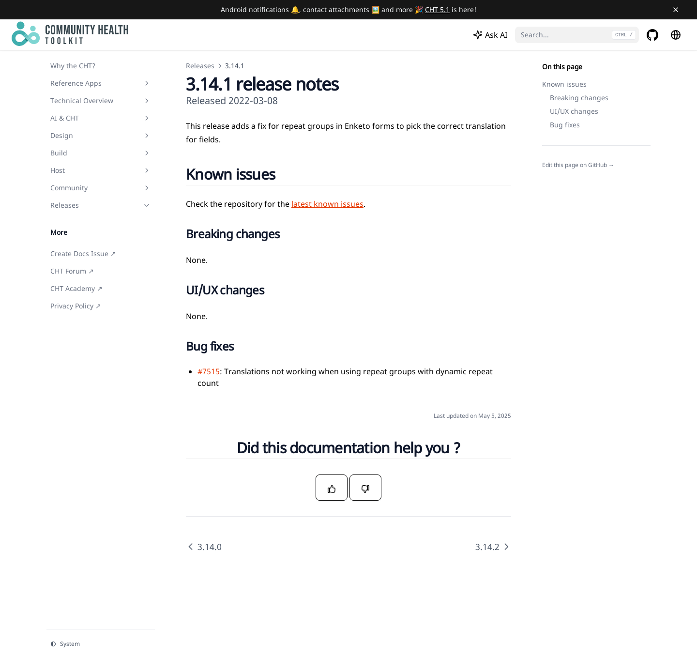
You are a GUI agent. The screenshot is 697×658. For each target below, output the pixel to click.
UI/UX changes (574, 111)
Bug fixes (565, 124)
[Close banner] (675, 9)
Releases (200, 65)
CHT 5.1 (437, 9)
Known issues (564, 84)
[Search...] (577, 35)
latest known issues (327, 204)
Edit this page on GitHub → (578, 165)
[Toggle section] (146, 83)
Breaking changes (579, 97)
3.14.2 (493, 546)
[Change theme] (100, 644)
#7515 (208, 371)
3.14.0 (204, 546)
